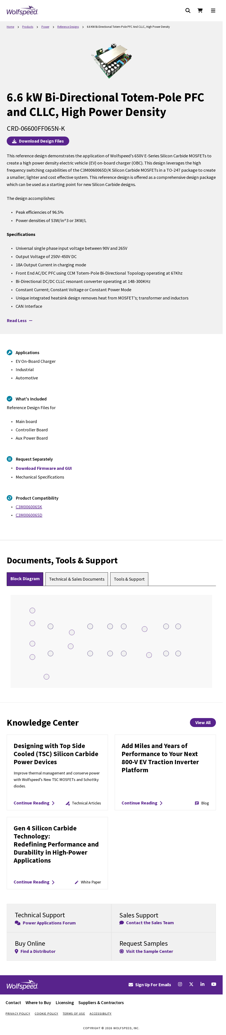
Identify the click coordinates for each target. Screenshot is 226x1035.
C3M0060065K (29, 506)
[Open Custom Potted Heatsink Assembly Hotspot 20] (144, 629)
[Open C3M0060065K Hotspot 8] (110, 626)
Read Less (19, 320)
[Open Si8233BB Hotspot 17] (70, 646)
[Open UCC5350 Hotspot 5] (32, 643)
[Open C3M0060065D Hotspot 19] (90, 653)
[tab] (25, 579)
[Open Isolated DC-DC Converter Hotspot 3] (72, 632)
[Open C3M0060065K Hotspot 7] (50, 626)
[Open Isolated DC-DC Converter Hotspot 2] (32, 657)
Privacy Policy (18, 1013)
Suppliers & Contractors (101, 1002)
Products (27, 27)
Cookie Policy (46, 1013)
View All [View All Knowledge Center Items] (203, 722)
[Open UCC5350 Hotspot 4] (32, 623)
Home (10, 27)
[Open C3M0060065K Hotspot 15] (166, 653)
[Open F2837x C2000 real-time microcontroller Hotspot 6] (46, 677)
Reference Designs (68, 27)
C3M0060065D (29, 515)
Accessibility (101, 1013)
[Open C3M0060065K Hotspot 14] (124, 653)
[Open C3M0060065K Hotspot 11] (178, 626)
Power (45, 27)
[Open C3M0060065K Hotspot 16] (178, 653)
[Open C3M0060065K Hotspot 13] (110, 653)
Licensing (65, 1002)
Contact (13, 1002)
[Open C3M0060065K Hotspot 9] (124, 626)
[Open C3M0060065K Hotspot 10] (166, 626)
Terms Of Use (74, 1013)
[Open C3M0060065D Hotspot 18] (90, 626)
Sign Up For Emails (150, 984)
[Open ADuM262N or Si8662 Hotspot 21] (149, 655)
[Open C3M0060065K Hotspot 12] (50, 653)
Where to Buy (38, 1002)
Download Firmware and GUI (44, 468)
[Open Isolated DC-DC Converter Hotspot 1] (32, 610)
